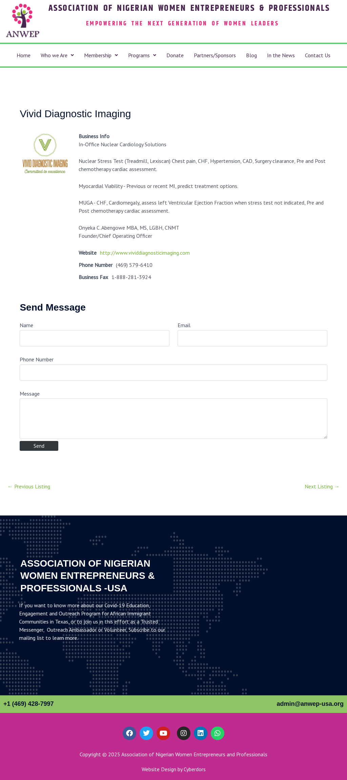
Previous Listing (28, 486)
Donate (175, 55)
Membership (101, 55)
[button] (57, 55)
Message (30, 393)
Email (184, 325)
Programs (142, 55)
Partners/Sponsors (215, 55)
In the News (281, 55)
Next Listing (322, 486)
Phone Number (37, 359)
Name (26, 325)
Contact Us (317, 55)
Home (23, 55)
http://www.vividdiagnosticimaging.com (145, 252)
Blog (251, 55)
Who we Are (57, 55)
